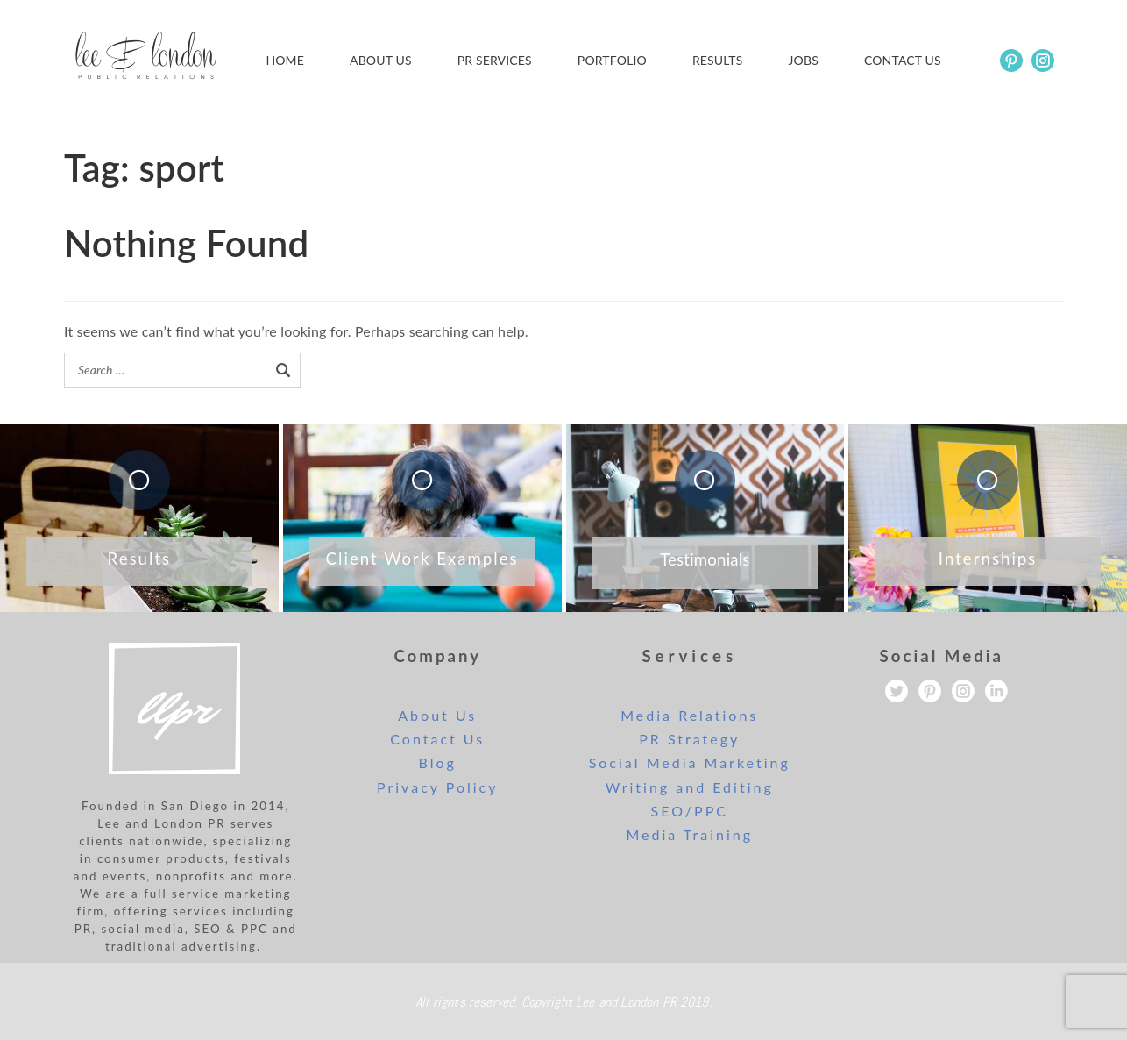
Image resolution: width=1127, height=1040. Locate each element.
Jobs (804, 60)
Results (717, 60)
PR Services (494, 60)
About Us (381, 60)
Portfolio (612, 60)
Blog (438, 762)
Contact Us (437, 738)
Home (285, 60)
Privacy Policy (438, 787)
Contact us (902, 60)
